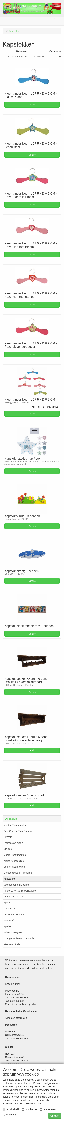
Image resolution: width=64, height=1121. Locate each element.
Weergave (21, 51)
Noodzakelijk (11, 1109)
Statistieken (48, 1109)
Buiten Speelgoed (13, 932)
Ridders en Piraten (13, 896)
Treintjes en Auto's (13, 843)
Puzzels (8, 837)
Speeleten (9, 902)
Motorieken (9, 908)
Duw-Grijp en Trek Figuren (18, 831)
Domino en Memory (14, 914)
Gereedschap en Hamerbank (19, 872)
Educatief (8, 920)
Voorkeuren (30, 1109)
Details (32, 104)
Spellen (8, 926)
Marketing (9, 1114)
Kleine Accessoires (14, 860)
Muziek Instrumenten (15, 855)
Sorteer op (55, 51)
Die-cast (8, 849)
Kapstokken (10, 878)
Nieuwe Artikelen (12, 944)
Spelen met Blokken (14, 866)
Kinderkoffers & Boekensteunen (20, 890)
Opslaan (54, 1115)
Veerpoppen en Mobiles (16, 884)
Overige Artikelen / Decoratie (19, 938)
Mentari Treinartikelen (15, 825)
